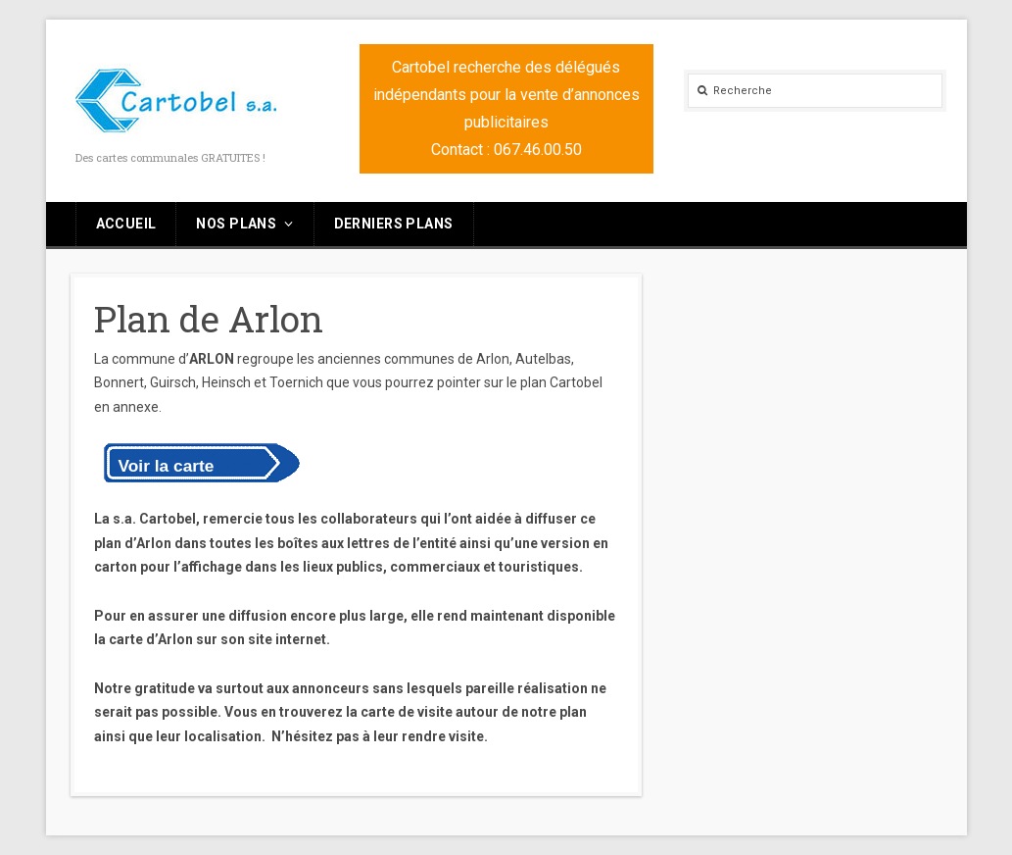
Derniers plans (394, 223)
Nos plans (236, 223)
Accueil (126, 223)
